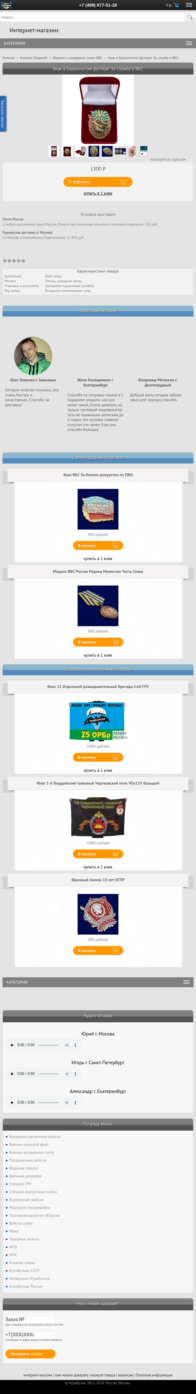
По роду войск (97, 1124)
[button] (190, 17)
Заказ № (30, 1319)
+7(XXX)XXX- (30, 1334)
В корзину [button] (79, 181)
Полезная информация (154, 1375)
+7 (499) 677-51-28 (98, 5)
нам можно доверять (71, 1375)
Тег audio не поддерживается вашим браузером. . (43, 1045)
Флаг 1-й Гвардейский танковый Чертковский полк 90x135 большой (98, 783)
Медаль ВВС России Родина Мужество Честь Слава (98, 571)
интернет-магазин (37, 1375)
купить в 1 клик (98, 193)
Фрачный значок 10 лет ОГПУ (98, 879)
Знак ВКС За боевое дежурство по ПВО (98, 474)
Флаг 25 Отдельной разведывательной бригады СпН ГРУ (98, 686)
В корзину (87, 546)
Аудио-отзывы (98, 1015)
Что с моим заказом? (98, 1304)
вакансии (125, 1375)
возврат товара (103, 1375)
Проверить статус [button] (26, 1354)
